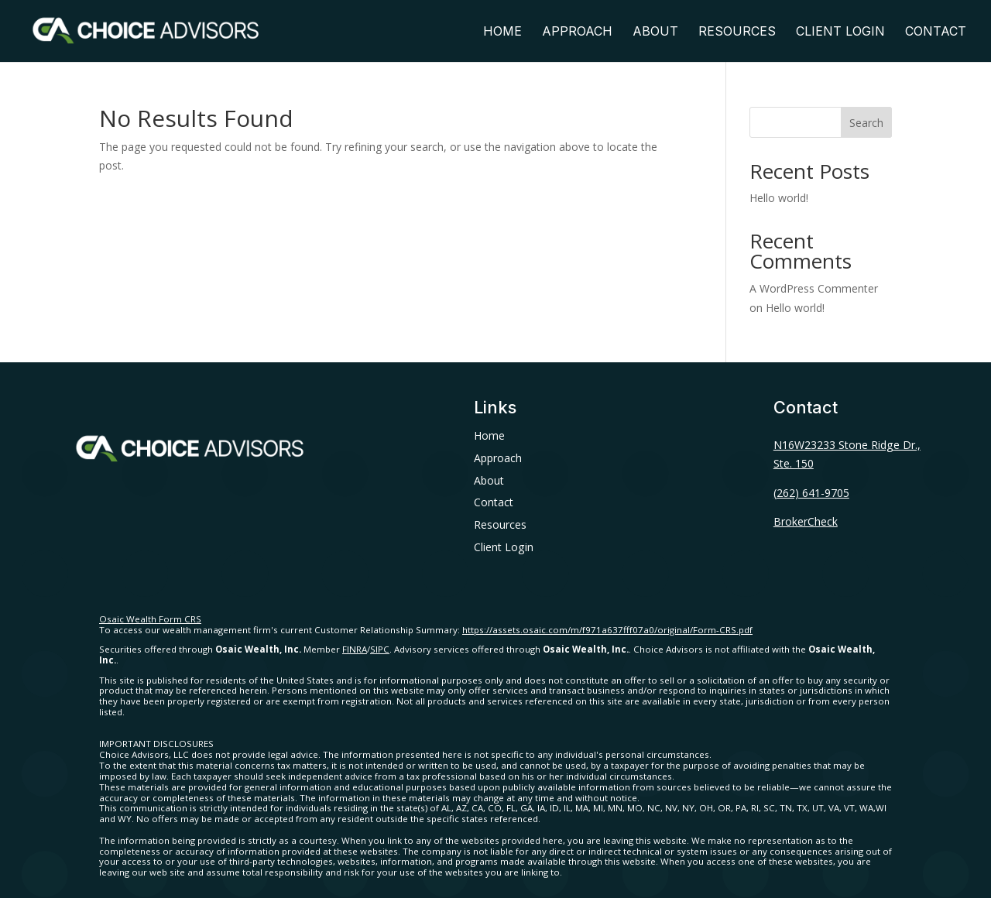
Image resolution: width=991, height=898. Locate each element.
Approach (577, 32)
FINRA (354, 649)
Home (502, 32)
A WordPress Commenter (813, 288)
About (655, 32)
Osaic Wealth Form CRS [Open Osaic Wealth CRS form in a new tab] (150, 619)
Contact (935, 32)
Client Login (840, 32)
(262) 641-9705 (811, 492)
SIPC (379, 649)
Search (866, 122)
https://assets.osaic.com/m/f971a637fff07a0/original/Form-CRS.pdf (607, 630)
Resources (737, 32)
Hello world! (778, 197)
